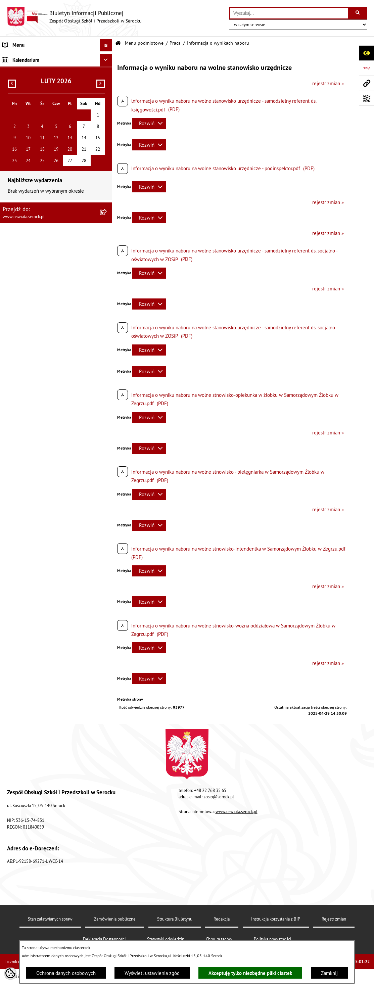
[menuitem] (56, 74)
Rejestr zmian (334, 919)
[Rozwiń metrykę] (149, 123)
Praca (175, 43)
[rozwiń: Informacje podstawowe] (107, 74)
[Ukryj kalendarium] (106, 245)
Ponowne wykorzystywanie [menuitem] (31, 218)
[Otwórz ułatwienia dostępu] (366, 52)
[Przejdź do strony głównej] (74, 17)
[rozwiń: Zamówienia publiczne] (107, 108)
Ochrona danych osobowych (66, 973)
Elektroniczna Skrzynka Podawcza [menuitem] (38, 205)
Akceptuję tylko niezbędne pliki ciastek (250, 973)
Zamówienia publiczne (115, 919)
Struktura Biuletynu (174, 919)
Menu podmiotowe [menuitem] (23, 57)
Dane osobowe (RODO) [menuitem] (27, 230)
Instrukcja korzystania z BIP (275, 919)
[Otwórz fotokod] (366, 98)
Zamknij (329, 973)
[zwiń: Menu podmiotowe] (107, 58)
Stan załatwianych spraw (50, 919)
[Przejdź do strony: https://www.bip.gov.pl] (366, 68)
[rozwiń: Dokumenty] (107, 91)
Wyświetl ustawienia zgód (152, 973)
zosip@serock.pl (218, 796)
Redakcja (222, 919)
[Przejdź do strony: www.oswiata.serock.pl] (366, 83)
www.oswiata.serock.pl (237, 811)
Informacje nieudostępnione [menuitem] (33, 193)
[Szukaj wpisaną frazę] (358, 13)
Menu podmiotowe (144, 43)
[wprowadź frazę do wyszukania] (289, 13)
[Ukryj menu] (106, 45)
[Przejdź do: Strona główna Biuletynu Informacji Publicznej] (118, 43)
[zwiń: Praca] (107, 125)
